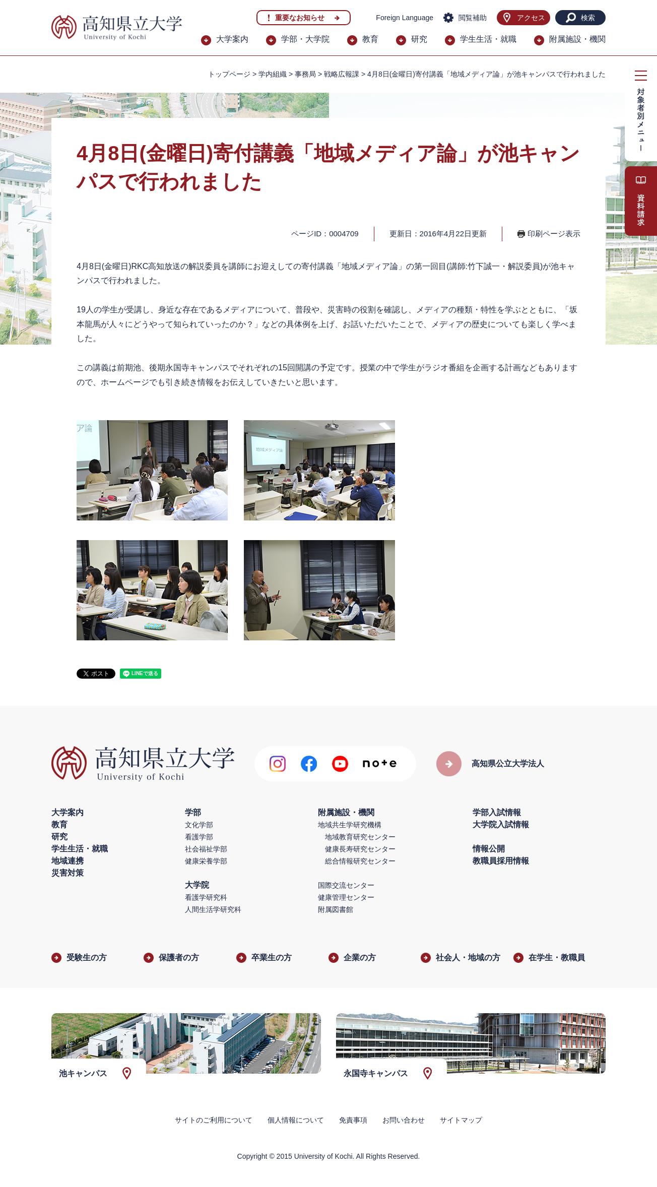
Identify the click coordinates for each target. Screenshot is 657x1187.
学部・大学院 (305, 39)
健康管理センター (346, 897)
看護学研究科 (206, 897)
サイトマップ (461, 1120)
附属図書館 (335, 909)
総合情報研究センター (360, 861)
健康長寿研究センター (360, 849)
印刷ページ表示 (554, 233)
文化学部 (199, 825)
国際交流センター (346, 885)
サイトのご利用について (213, 1120)
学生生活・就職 (488, 39)
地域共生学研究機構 (349, 825)
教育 (370, 39)
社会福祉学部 (206, 849)
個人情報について (296, 1120)
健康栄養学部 (206, 861)
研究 (419, 39)
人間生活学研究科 (213, 909)
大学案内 (232, 39)
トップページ (229, 74)
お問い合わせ (403, 1120)
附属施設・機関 (577, 39)
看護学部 (199, 837)
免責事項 (353, 1120)
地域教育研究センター (360, 837)
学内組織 (272, 74)
